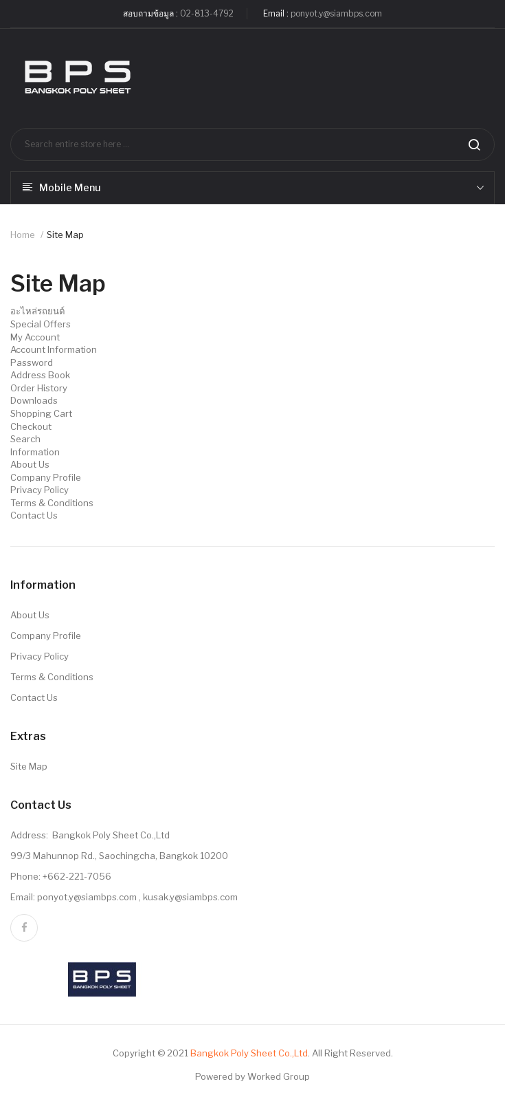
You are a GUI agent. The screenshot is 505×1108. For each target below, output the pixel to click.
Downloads (34, 400)
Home (22, 234)
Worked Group (278, 1076)
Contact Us (34, 515)
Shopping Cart (41, 413)
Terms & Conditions (51, 502)
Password (31, 362)
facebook (24, 928)
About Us (29, 464)
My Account (35, 337)
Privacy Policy (39, 489)
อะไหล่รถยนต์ (37, 310)
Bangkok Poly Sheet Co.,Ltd (249, 1052)
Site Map (65, 234)
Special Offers (40, 323)
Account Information (53, 349)
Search (25, 438)
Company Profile (45, 477)
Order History (38, 387)
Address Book (40, 374)
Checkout (31, 426)
